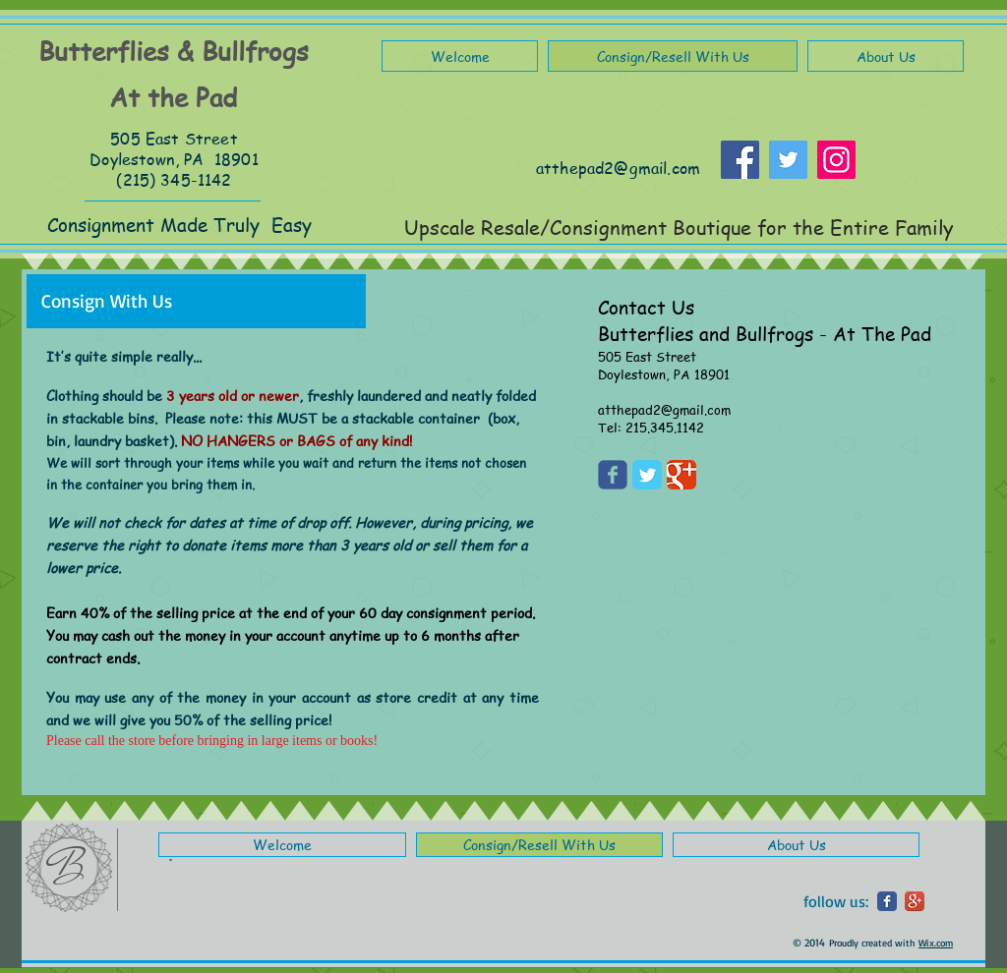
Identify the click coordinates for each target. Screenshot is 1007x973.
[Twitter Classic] (647, 474)
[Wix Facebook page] (612, 474)
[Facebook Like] (906, 169)
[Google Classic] (681, 474)
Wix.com (935, 942)
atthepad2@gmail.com (618, 168)
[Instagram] (836, 160)
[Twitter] (788, 160)
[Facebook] (740, 160)
